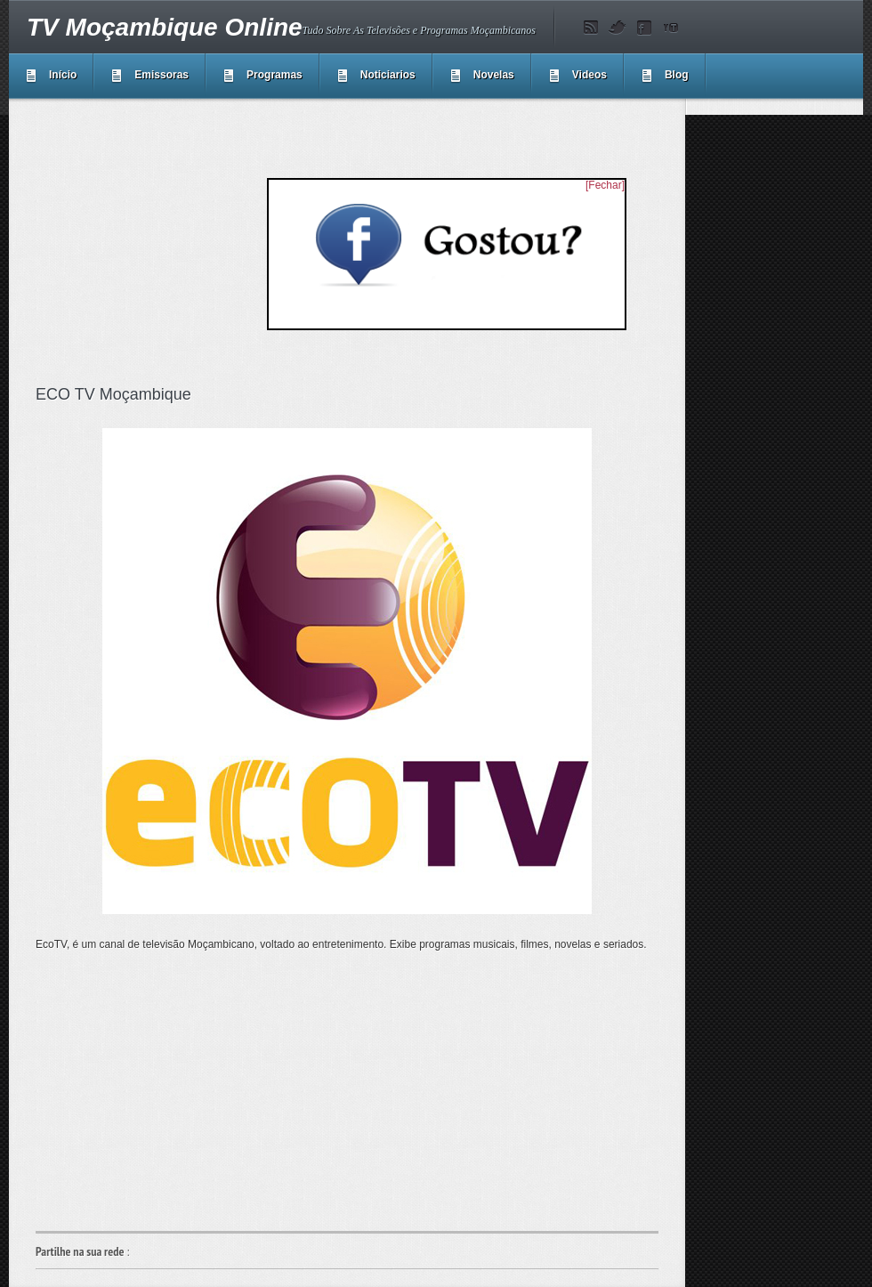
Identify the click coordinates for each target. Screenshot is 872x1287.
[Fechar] (605, 185)
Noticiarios (388, 75)
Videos (589, 75)
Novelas (493, 75)
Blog (677, 75)
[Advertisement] (347, 1091)
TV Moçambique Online (165, 27)
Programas (274, 75)
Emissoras (161, 75)
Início (63, 75)
